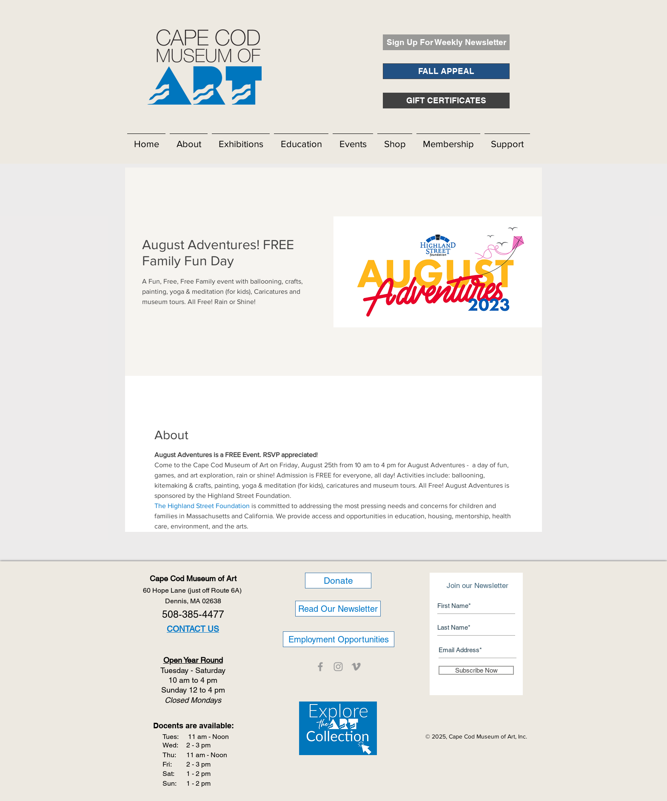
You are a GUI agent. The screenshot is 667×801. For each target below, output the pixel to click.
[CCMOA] (320, 667)
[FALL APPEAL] (446, 71)
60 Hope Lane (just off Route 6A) (193, 590)
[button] (189, 140)
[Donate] (338, 580)
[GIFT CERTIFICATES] (446, 100)
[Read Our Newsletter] (338, 608)
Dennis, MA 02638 (193, 601)
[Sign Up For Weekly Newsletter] (446, 42)
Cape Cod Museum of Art (193, 578)
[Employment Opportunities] (338, 639)
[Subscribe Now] (476, 670)
